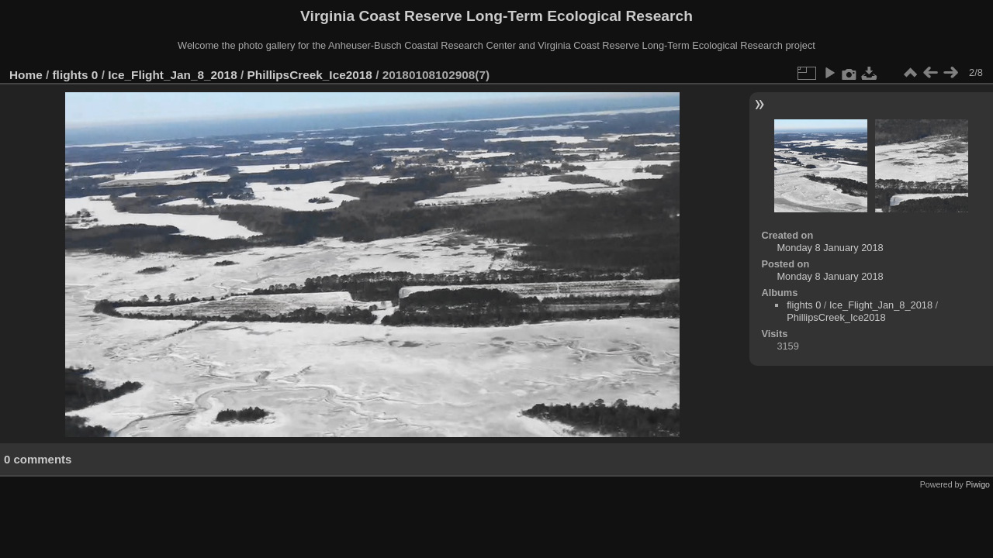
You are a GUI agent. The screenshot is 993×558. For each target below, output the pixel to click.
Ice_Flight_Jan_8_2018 (172, 74)
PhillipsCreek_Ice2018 (309, 74)
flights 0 (76, 74)
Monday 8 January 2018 (830, 247)
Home (26, 74)
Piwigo (978, 484)
